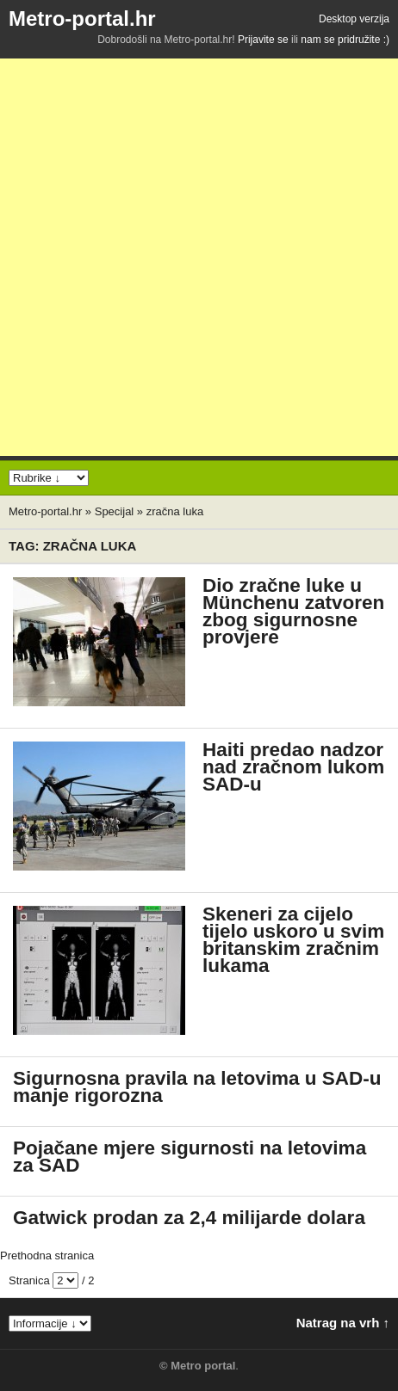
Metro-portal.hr (82, 18)
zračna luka (174, 511)
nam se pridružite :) (345, 40)
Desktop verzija (354, 19)
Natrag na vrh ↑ (342, 1322)
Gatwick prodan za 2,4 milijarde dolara (189, 1217)
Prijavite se (263, 40)
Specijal (114, 511)
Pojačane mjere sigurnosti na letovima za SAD (189, 1156)
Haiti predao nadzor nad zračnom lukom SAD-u (293, 767)
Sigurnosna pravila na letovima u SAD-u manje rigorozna (197, 1087)
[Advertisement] (199, 257)
